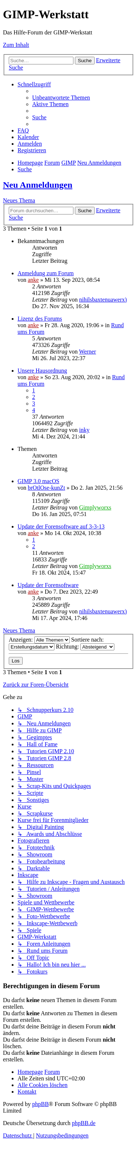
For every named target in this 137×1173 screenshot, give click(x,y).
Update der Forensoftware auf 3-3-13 (61, 526)
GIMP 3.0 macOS (39, 481)
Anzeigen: (39, 639)
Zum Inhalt (16, 45)
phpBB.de (83, 1123)
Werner (87, 351)
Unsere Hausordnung (42, 370)
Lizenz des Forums (40, 318)
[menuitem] (61, 97)
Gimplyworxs (95, 507)
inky (84, 430)
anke (33, 280)
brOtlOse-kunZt (46, 488)
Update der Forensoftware (48, 585)
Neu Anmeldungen (37, 185)
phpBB (40, 1104)
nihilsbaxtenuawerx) (103, 299)
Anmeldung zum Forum (46, 273)
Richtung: (85, 646)
